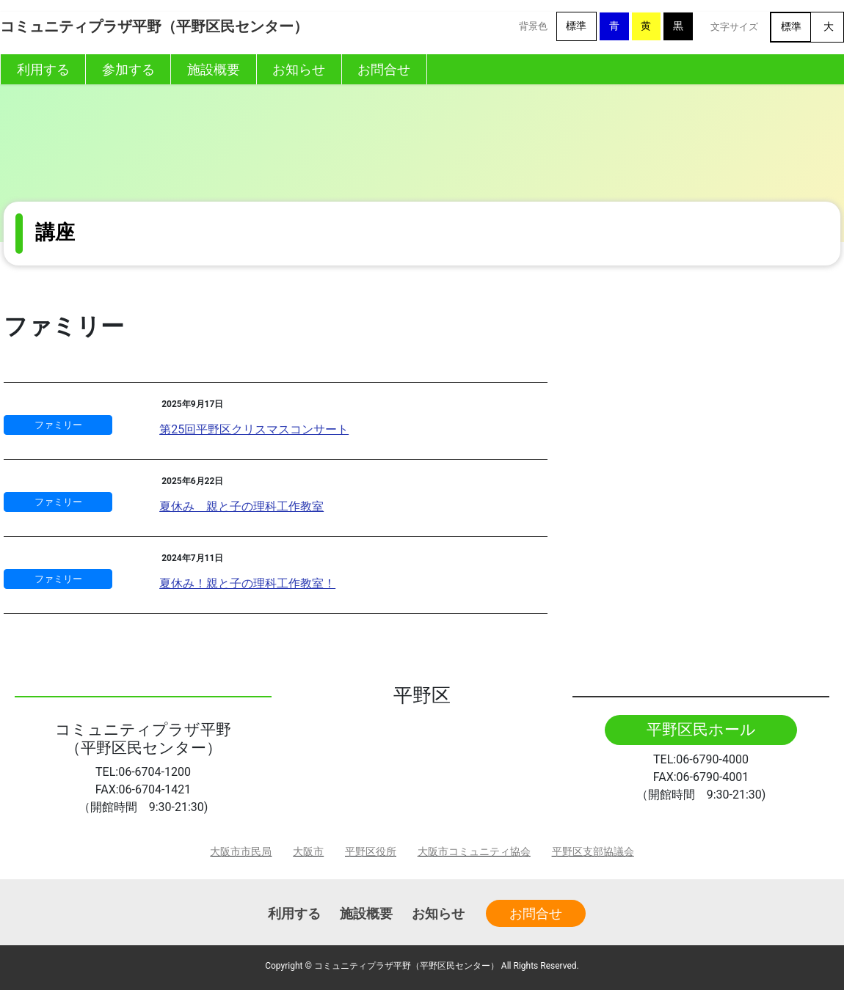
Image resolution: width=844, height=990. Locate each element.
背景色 (533, 26)
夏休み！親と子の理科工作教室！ (247, 583)
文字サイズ (734, 26)
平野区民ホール (701, 729)
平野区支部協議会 (593, 852)
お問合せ (535, 913)
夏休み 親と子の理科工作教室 (241, 506)
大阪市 (308, 852)
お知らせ (438, 913)
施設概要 (366, 913)
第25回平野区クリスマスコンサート (254, 429)
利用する (294, 913)
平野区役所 (370, 852)
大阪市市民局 (241, 852)
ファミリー (58, 424)
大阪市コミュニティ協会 (474, 852)
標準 (576, 26)
